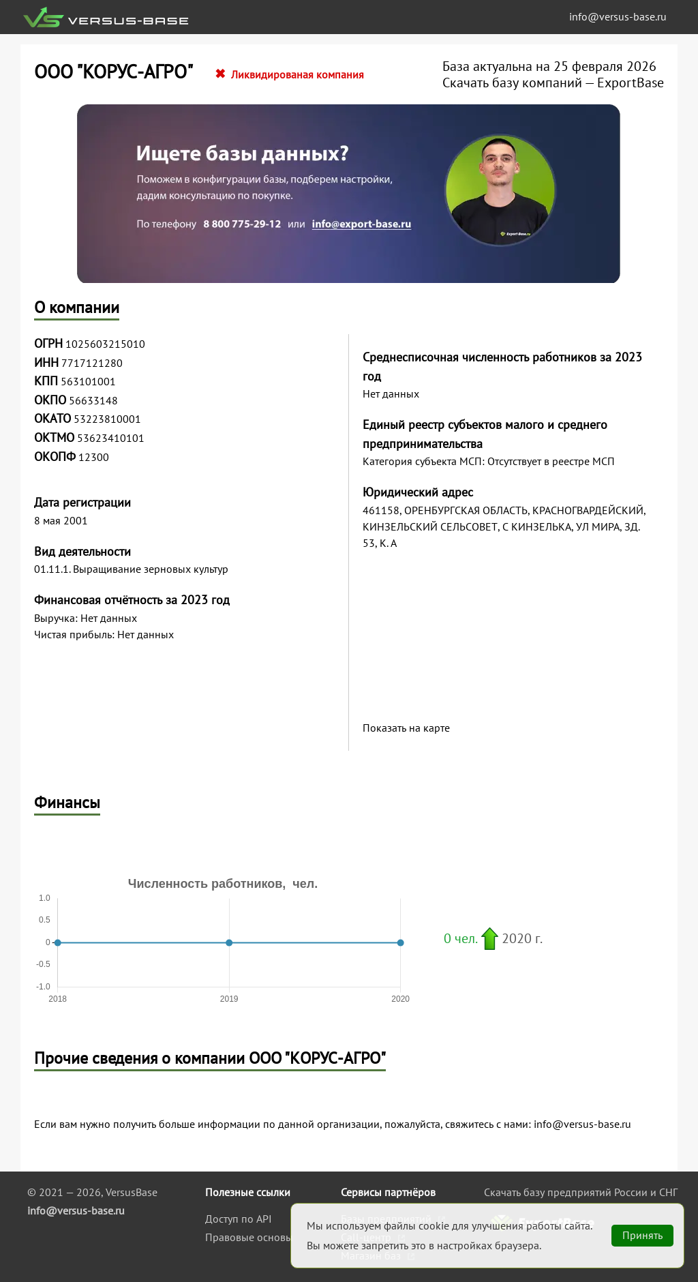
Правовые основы (249, 1237)
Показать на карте (406, 727)
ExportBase (630, 82)
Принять (642, 1235)
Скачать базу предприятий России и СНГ (581, 1192)
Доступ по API (238, 1218)
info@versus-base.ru (618, 16)
